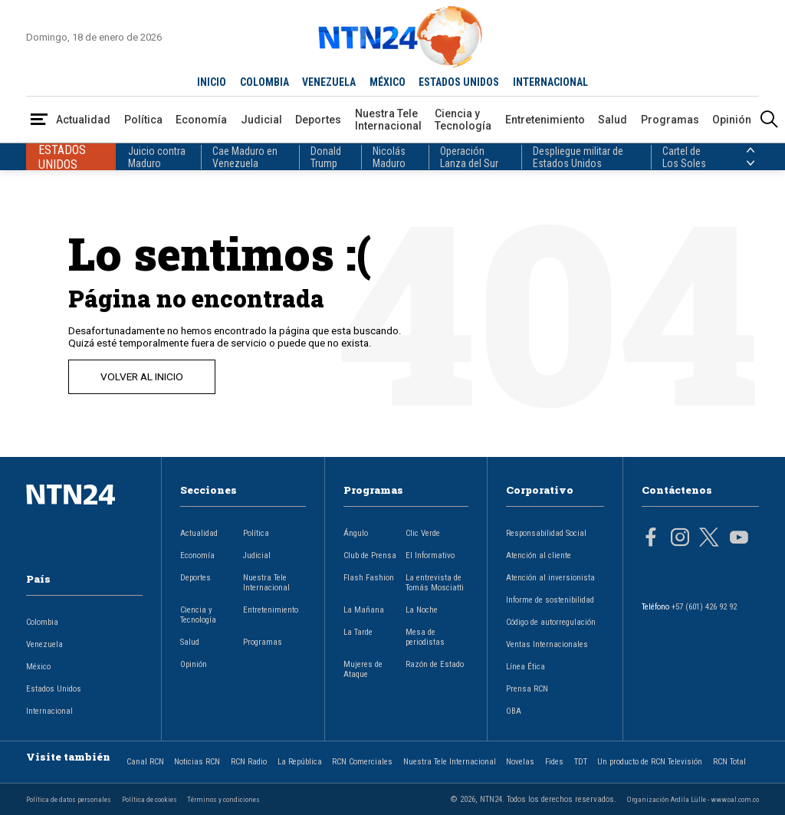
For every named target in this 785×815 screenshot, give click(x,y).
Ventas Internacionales (547, 644)
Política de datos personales (68, 799)
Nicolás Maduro (389, 157)
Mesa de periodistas (425, 637)
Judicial (261, 119)
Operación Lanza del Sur (469, 157)
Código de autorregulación (551, 622)
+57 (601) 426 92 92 (704, 607)
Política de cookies (149, 799)
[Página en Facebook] (651, 539)
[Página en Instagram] (680, 539)
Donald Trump (325, 157)
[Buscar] (769, 120)
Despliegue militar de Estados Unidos (578, 157)
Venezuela (44, 644)
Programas (670, 119)
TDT (580, 762)
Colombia (42, 622)
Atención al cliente (538, 555)
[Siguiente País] (750, 163)
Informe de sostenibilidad (550, 600)
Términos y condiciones (223, 799)
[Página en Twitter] (709, 539)
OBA (513, 711)
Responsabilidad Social (546, 533)
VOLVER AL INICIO (141, 376)
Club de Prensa (369, 555)
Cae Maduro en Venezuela (245, 157)
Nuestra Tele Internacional (388, 119)
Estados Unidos (53, 689)
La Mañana (363, 610)
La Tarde (358, 632)
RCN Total (729, 762)
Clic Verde (423, 533)
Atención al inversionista (550, 578)
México (38, 667)
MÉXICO (388, 82)
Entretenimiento (545, 119)
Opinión (731, 119)
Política (143, 119)
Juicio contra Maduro (157, 157)
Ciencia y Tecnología (463, 119)
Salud (612, 119)
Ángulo (355, 533)
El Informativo (430, 555)
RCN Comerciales (362, 762)
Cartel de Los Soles (684, 157)
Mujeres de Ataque (363, 669)
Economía (201, 119)
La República (300, 762)
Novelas (520, 762)
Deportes (318, 119)
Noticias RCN (197, 762)
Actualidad (83, 119)
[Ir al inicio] (84, 519)
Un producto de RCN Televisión (649, 762)
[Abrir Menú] (39, 120)
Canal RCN (145, 762)
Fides (554, 762)
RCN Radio (249, 762)
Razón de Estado (435, 664)
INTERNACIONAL (550, 82)
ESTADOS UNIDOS (459, 82)
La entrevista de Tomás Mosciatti (435, 583)
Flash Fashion (368, 578)
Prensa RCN (527, 689)
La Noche (422, 610)
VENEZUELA (329, 82)
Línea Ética (525, 667)
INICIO (211, 82)
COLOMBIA (264, 82)
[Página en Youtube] (739, 539)
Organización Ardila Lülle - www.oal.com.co (693, 799)
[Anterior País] (750, 150)
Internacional (49, 711)
